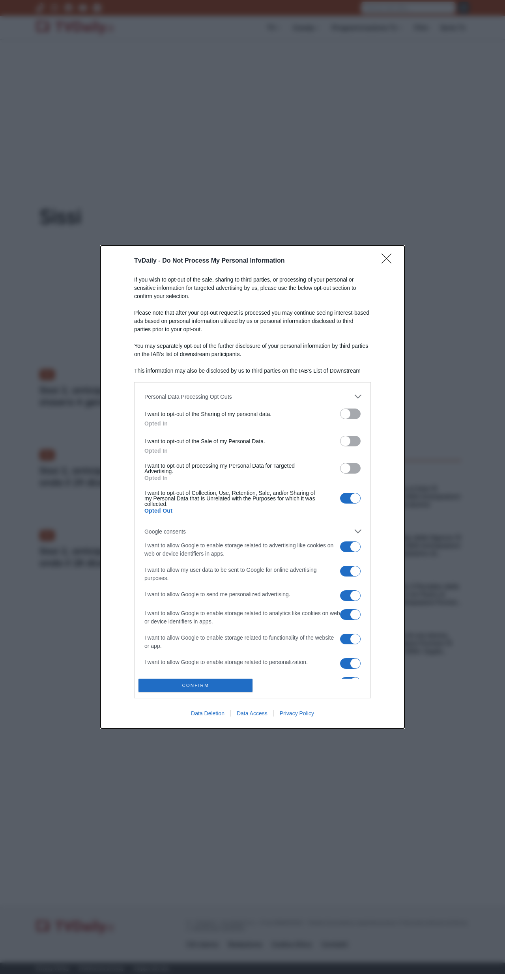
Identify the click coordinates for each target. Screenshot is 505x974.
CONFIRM (195, 686)
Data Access (252, 713)
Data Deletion (207, 713)
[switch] (350, 414)
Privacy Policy (297, 713)
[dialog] (252, 487)
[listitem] (252, 396)
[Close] (389, 261)
